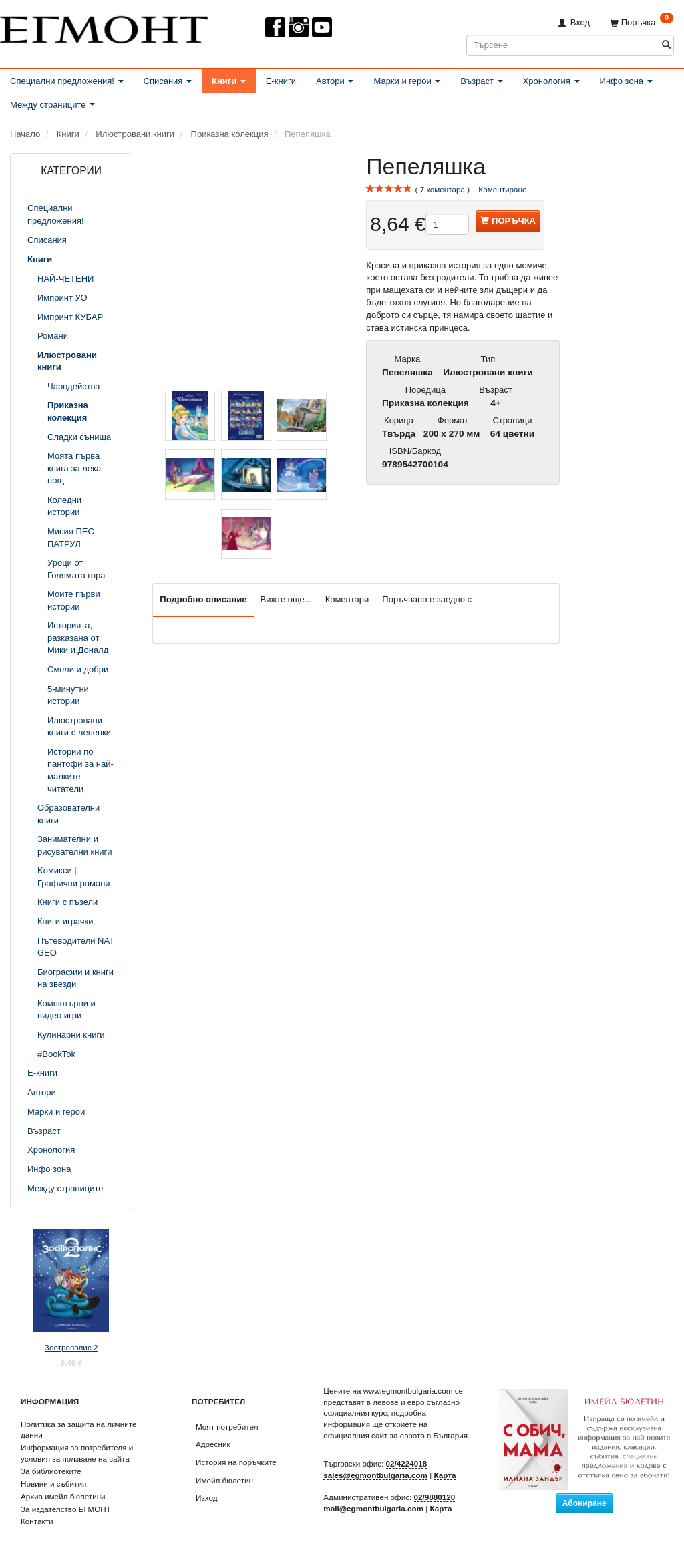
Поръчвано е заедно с (427, 599)
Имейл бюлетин (224, 1480)
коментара (442, 189)
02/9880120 (435, 1497)
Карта (445, 1475)
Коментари (347, 599)
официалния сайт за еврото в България (395, 1435)
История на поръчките (236, 1462)
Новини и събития (53, 1483)
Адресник (213, 1444)
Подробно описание (203, 599)
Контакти (37, 1521)
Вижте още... (286, 599)
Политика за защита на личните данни (78, 1430)
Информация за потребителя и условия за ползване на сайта (77, 1453)
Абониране (584, 1503)
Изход (207, 1497)
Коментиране (502, 189)
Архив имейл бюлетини (63, 1496)
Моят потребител (227, 1426)
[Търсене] (666, 45)
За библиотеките (51, 1471)
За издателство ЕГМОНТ (66, 1509)
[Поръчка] (641, 22)
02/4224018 (407, 1463)
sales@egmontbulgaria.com (375, 1475)
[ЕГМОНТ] (104, 27)
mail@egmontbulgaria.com (373, 1508)
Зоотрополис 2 (71, 1347)
